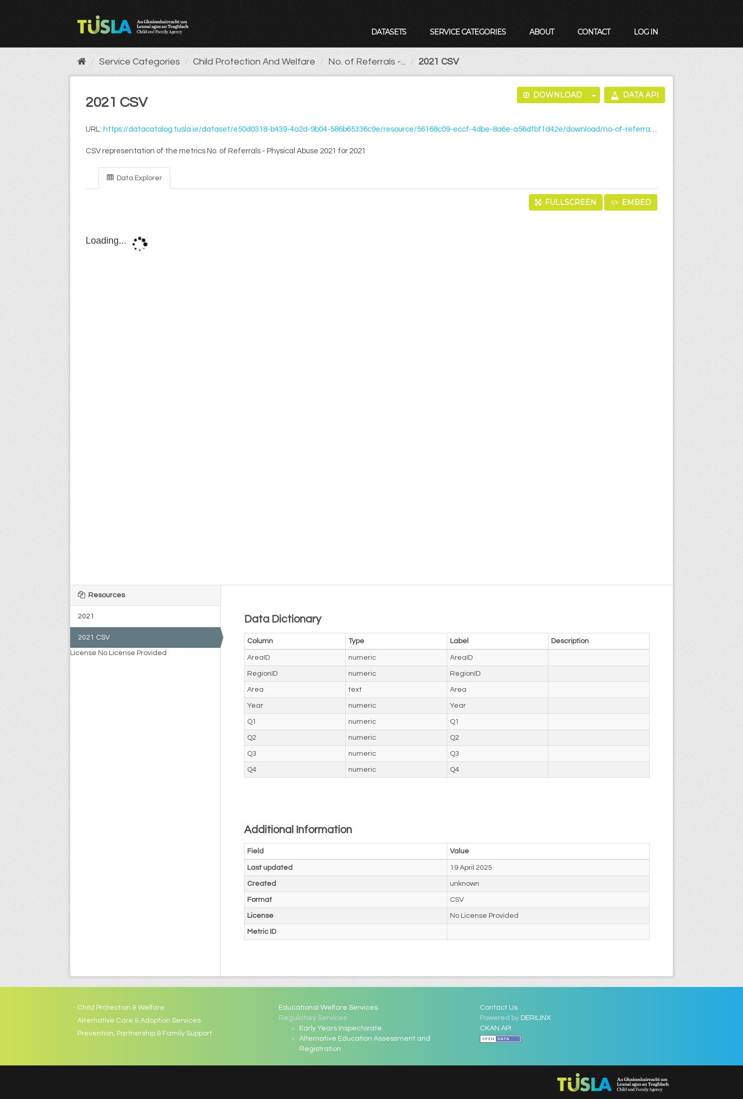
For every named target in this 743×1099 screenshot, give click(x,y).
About (541, 32)
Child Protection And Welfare (254, 62)
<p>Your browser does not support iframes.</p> (371, 398)
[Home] (81, 62)
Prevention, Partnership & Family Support (144, 1033)
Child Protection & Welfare (121, 1007)
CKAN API (495, 1028)
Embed (630, 202)
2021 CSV (438, 62)
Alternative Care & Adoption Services (139, 1020)
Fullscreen (565, 202)
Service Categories (468, 32)
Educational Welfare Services (328, 1007)
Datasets (388, 32)
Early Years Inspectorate (340, 1028)
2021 (86, 616)
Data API (634, 95)
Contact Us (499, 1007)
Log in (646, 32)
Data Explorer (134, 178)
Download (552, 95)
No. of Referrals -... (367, 62)
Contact (593, 32)
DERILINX (536, 1018)
